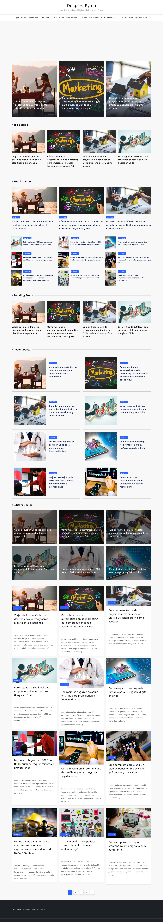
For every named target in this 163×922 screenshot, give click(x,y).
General (16, 217)
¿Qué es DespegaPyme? (27, 18)
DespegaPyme (81, 5)
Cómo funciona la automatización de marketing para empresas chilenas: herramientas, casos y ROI (81, 225)
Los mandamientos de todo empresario (28, 909)
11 (87, 891)
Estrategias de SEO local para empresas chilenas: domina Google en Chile (133, 159)
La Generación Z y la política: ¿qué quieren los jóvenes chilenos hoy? (78, 845)
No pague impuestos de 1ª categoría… (99, 18)
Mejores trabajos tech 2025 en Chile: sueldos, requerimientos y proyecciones (34, 764)
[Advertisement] (81, 38)
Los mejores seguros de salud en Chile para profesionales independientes (79, 695)
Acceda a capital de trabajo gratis (59, 18)
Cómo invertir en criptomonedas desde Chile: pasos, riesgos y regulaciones (81, 772)
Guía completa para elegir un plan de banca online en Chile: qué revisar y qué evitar (134, 259)
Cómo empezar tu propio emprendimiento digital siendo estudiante (130, 277)
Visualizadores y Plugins (134, 18)
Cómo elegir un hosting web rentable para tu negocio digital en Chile (132, 444)
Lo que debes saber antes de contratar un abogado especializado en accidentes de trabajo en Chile (39, 277)
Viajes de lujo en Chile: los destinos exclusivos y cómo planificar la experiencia (31, 105)
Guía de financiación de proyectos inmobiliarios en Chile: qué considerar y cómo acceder (128, 225)
